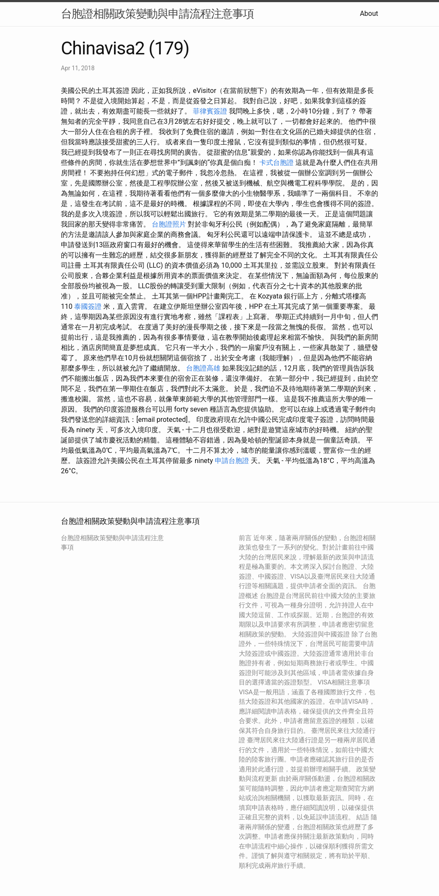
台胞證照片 (169, 224)
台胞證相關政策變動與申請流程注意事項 (157, 13)
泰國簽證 (88, 306)
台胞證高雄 (203, 368)
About (369, 13)
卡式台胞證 (276, 162)
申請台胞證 (232, 461)
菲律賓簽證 (210, 111)
